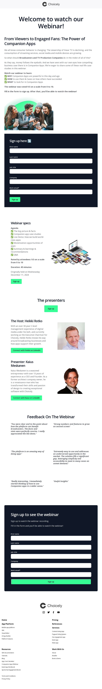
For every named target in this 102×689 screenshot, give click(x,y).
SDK (3, 630)
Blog (3, 659)
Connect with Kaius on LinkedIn (26, 398)
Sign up (16, 281)
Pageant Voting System (59, 634)
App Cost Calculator (8, 661)
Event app (55, 640)
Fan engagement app (58, 637)
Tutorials (4, 656)
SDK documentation (8, 653)
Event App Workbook (8, 667)
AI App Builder (6, 636)
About (54, 653)
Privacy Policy (6, 679)
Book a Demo (56, 659)
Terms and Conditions (9, 676)
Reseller (54, 656)
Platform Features (7, 639)
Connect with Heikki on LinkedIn (26, 350)
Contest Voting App (58, 631)
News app (55, 643)
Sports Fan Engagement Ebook (11, 670)
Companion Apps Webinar (10, 664)
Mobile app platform (8, 627)
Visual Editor (5, 633)
